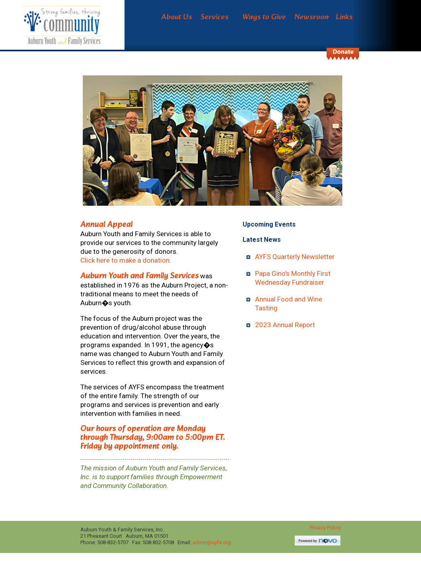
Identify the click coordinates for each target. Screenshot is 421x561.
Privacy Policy (325, 528)
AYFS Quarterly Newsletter (295, 257)
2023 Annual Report (285, 325)
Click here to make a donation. (125, 260)
